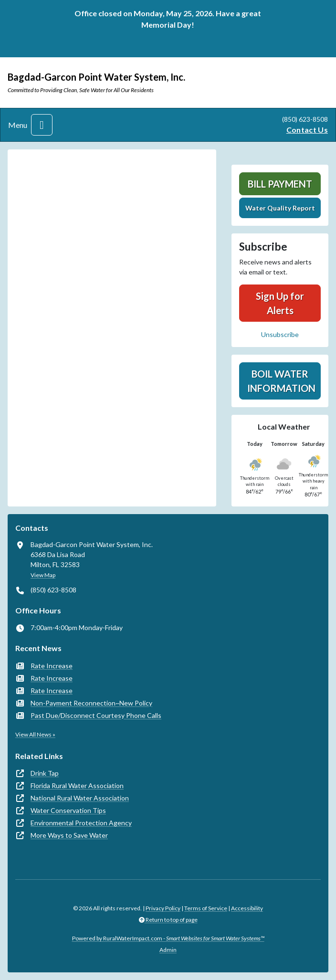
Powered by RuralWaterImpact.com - (168, 938)
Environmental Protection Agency (81, 823)
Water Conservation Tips (68, 810)
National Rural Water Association (80, 798)
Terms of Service (205, 908)
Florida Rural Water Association (77, 785)
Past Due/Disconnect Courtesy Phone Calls (96, 715)
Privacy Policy (163, 908)
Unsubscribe (280, 334)
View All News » (35, 734)
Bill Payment (280, 184)
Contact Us (307, 129)
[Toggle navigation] (41, 125)
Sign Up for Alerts (280, 303)
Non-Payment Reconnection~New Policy (91, 703)
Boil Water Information (281, 381)
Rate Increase (52, 666)
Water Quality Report (280, 208)
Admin (168, 949)
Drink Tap (45, 773)
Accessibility (247, 908)
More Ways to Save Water (69, 835)
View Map (43, 575)
